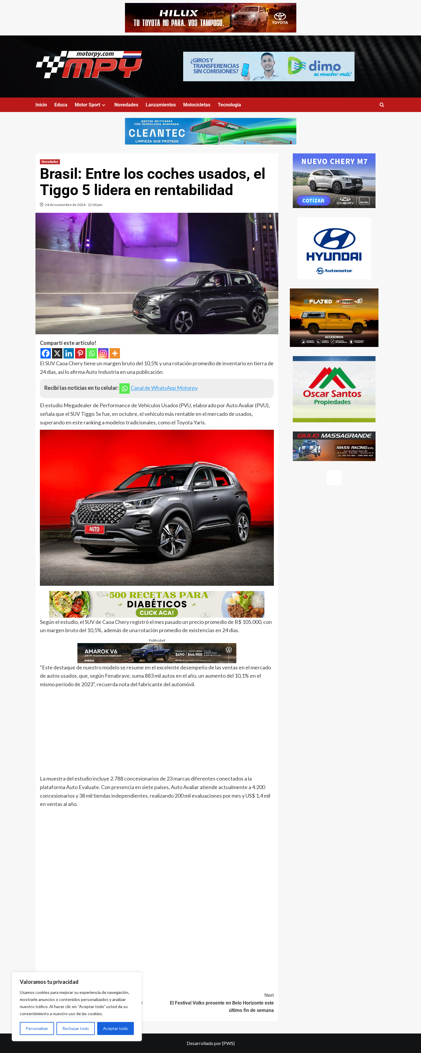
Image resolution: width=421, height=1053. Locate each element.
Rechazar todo (75, 1028)
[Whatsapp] (92, 353)
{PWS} (228, 1043)
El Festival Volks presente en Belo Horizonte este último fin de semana (215, 1002)
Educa (60, 105)
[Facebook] (45, 353)
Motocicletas (196, 105)
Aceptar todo (115, 1028)
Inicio (41, 105)
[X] (57, 353)
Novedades (126, 105)
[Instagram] (103, 353)
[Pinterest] (80, 353)
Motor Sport (91, 105)
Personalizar (37, 1028)
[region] (77, 1006)
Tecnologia (229, 105)
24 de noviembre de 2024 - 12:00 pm (74, 204)
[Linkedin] (69, 353)
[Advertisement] (157, 733)
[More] (115, 353)
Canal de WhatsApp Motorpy (164, 388)
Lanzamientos (161, 105)
